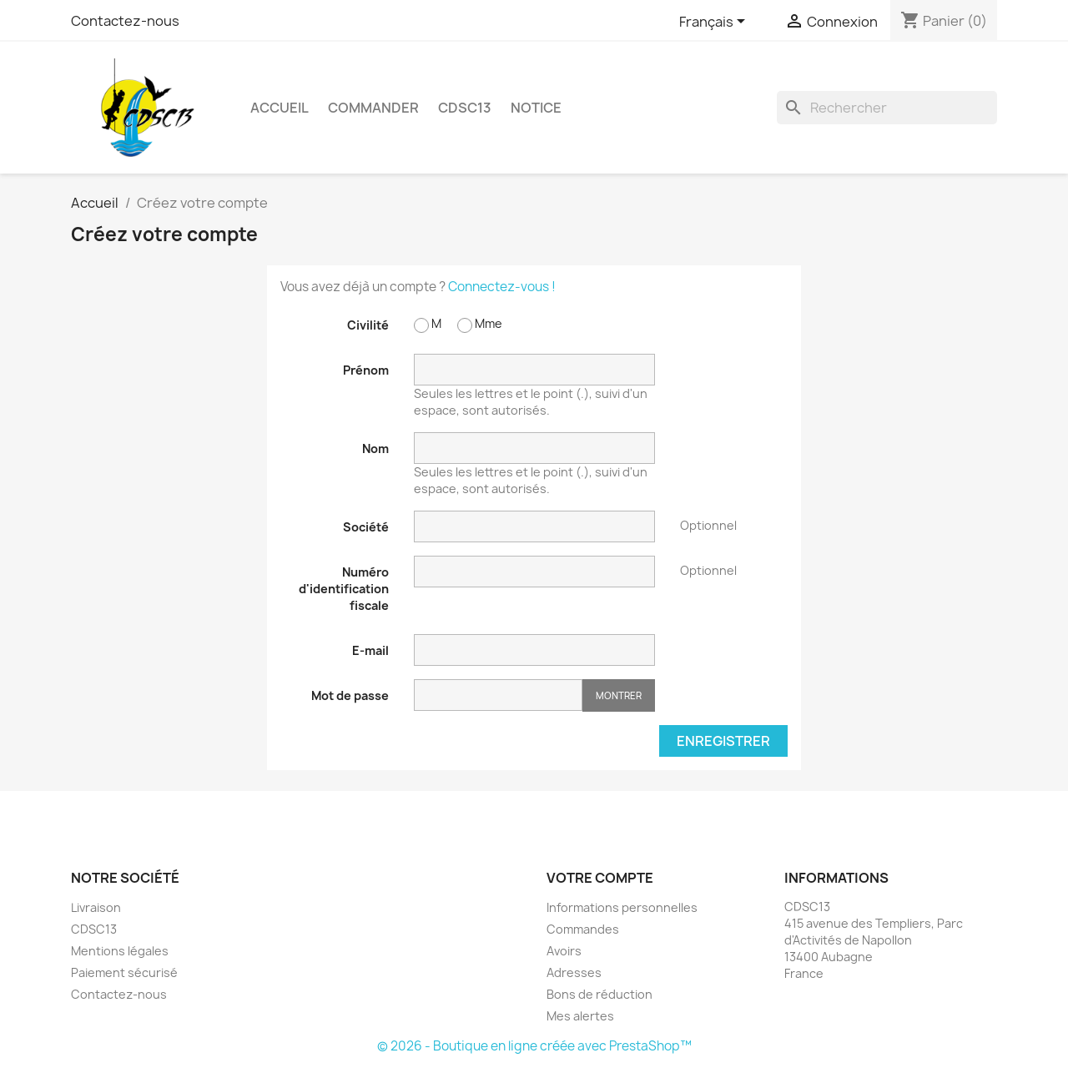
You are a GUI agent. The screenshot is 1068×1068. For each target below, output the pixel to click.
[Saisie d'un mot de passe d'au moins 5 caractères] (498, 695)
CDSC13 (464, 107)
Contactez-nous (125, 21)
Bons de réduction (599, 994)
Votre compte (600, 878)
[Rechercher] (887, 107)
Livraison (96, 907)
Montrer (619, 695)
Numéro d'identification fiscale (344, 588)
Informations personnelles (622, 907)
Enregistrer (723, 741)
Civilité (368, 325)
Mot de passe (350, 695)
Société (366, 527)
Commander (373, 107)
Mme (479, 324)
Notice (536, 107)
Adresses (574, 972)
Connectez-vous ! (502, 286)
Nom (375, 448)
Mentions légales (120, 951)
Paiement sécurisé (124, 972)
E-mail (370, 650)
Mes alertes (580, 1016)
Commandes (583, 929)
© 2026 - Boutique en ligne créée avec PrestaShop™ (534, 1046)
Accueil (279, 107)
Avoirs (564, 951)
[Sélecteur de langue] (715, 23)
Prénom (366, 370)
